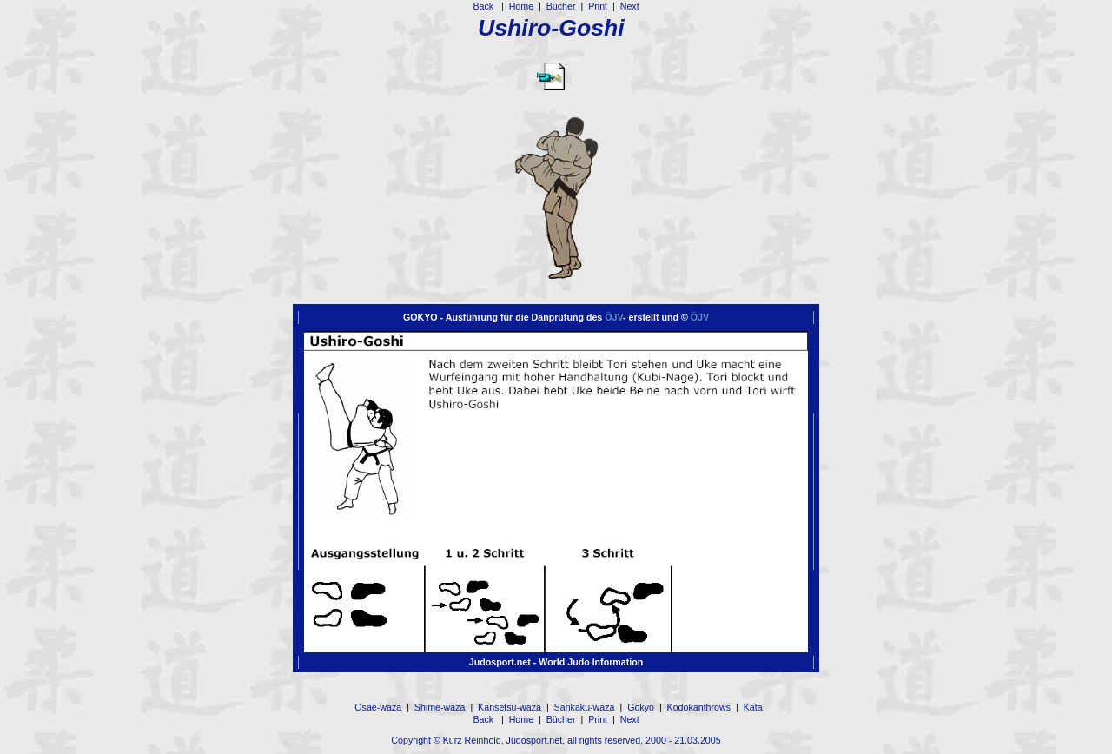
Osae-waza (377, 707)
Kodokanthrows (699, 707)
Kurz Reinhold (472, 740)
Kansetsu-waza (509, 707)
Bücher (561, 6)
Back (484, 6)
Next (629, 6)
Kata (753, 707)
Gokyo (640, 707)
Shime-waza (440, 707)
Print (597, 6)
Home (521, 6)
